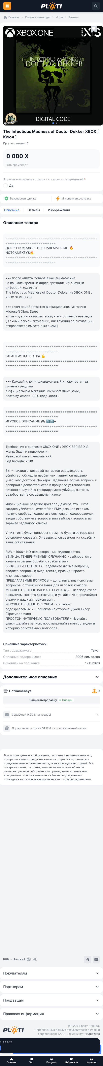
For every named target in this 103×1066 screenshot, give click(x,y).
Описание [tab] (11, 210)
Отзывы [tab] (33, 210)
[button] (11, 1060)
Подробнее (92, 1033)
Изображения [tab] (59, 210)
